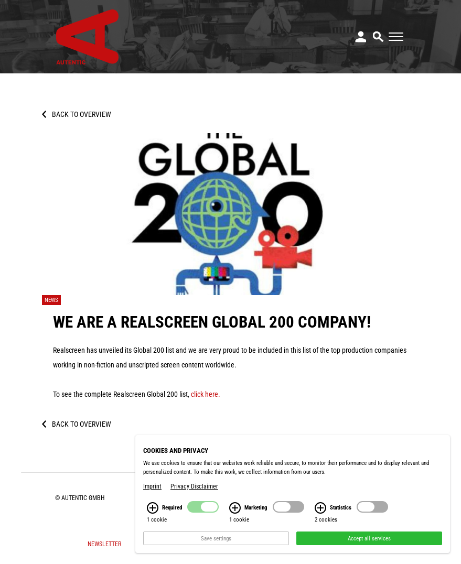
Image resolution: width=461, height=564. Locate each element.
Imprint (152, 486)
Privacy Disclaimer (194, 486)
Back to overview (81, 114)
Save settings (216, 538)
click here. (205, 394)
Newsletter (104, 544)
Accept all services (369, 538)
